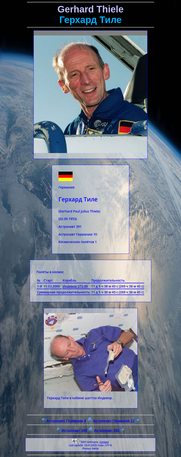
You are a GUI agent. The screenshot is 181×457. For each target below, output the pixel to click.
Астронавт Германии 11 (116, 421)
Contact (104, 442)
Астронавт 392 (109, 430)
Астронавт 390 (72, 430)
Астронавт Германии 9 (64, 421)
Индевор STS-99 (75, 286)
